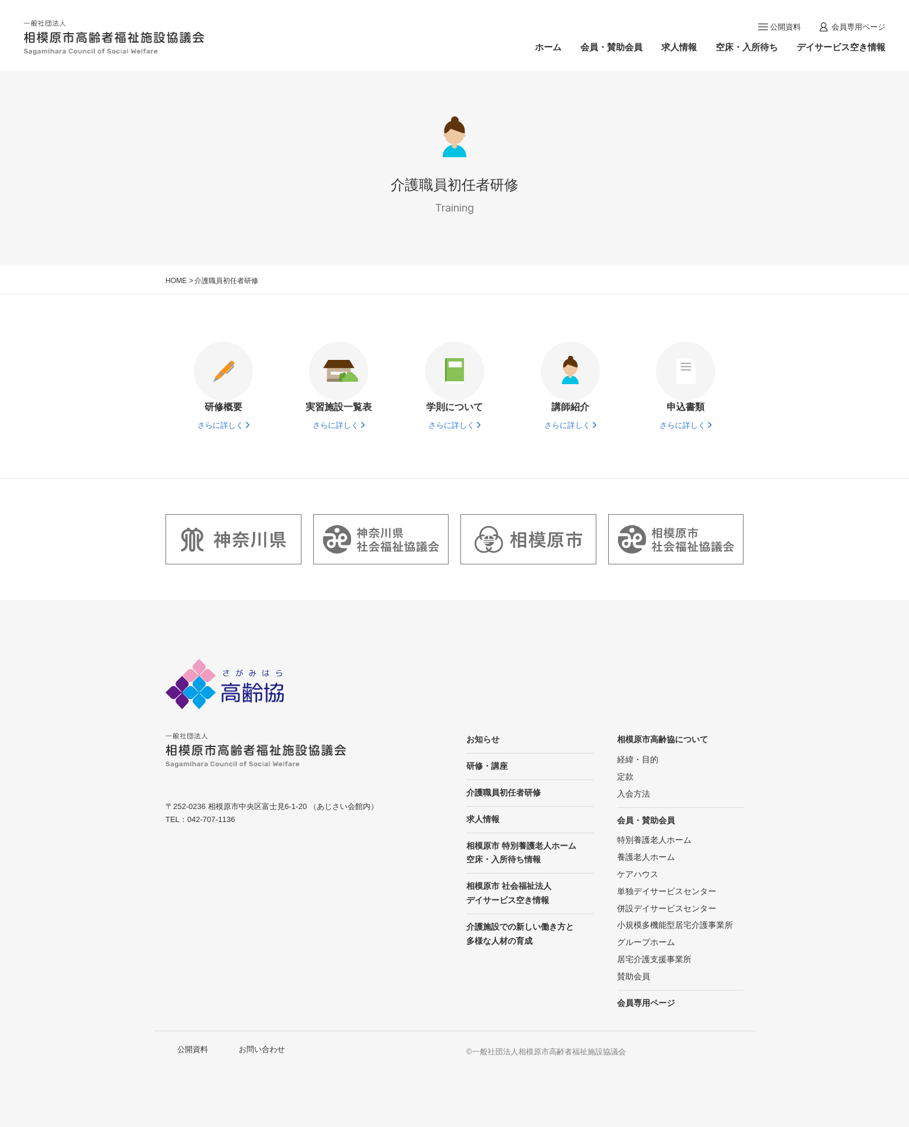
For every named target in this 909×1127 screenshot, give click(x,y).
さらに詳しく (220, 425)
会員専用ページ (858, 26)
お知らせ (482, 739)
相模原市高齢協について (662, 739)
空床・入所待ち (747, 47)
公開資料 (785, 26)
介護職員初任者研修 (503, 792)
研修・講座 (487, 766)
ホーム (548, 47)
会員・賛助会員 (611, 47)
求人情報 (679, 47)
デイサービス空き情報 (841, 47)
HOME (176, 281)
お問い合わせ (262, 1049)
